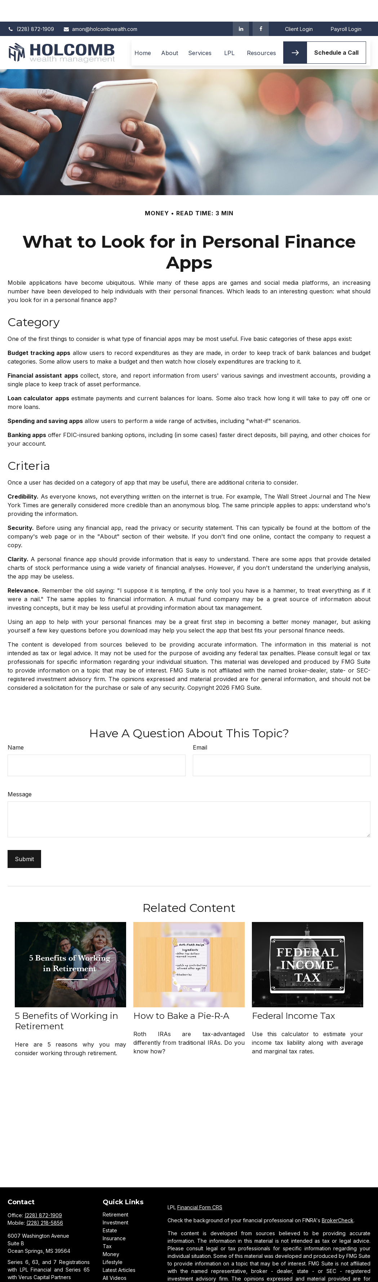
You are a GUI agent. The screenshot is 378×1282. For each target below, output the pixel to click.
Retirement (115, 1193)
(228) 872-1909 (31, 7)
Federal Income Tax (293, 994)
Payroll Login (346, 7)
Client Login (299, 7)
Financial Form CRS (199, 1186)
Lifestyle (113, 1240)
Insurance (114, 1217)
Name (16, 725)
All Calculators (119, 1264)
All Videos (114, 1256)
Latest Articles (119, 1248)
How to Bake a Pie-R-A (181, 994)
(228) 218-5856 (44, 1201)
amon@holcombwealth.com (100, 7)
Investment (115, 1201)
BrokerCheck (337, 1199)
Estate (110, 1209)
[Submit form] (24, 837)
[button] (143, 31)
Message (20, 772)
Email (200, 725)
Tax (107, 1225)
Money (111, 1232)
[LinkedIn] (241, 7)
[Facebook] (261, 7)
